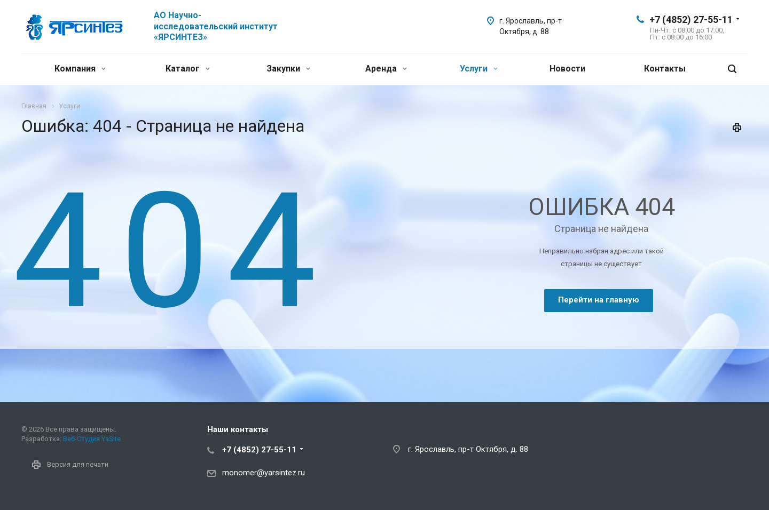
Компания (80, 68)
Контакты (665, 68)
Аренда (386, 68)
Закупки (288, 68)
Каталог (188, 68)
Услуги (479, 68)
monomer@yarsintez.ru (263, 472)
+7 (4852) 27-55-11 (691, 19)
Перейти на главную (598, 300)
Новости (567, 68)
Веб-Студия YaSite (92, 439)
